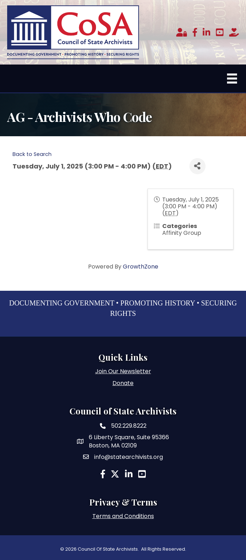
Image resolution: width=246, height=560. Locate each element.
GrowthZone (140, 266)
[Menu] (232, 78)
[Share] (197, 166)
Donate (123, 383)
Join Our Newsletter (123, 371)
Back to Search (32, 154)
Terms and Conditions (123, 516)
